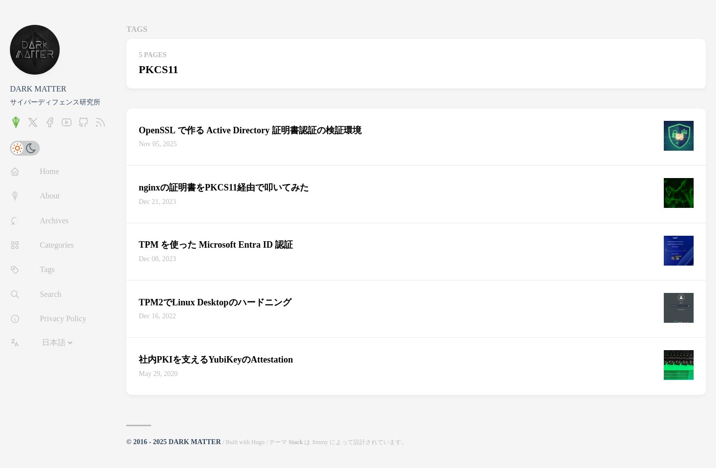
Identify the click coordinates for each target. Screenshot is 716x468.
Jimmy (320, 442)
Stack (295, 442)
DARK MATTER (38, 89)
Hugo (258, 442)
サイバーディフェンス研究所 (55, 102)
